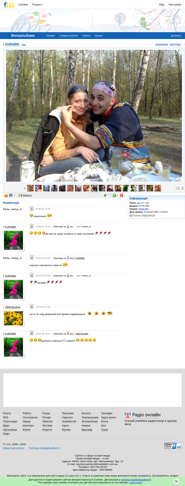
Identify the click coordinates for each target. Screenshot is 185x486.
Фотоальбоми (90, 421)
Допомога (176, 35)
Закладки (106, 413)
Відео (6, 425)
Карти (65, 425)
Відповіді (87, 429)
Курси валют (108, 417)
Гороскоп (67, 417)
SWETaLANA (11, 307)
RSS (5, 417)
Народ (26, 421)
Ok (176, 481)
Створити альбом (68, 35)
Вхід (161, 4)
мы (24, 44)
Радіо (6, 433)
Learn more (135, 482)
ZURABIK (12, 44)
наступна (175, 44)
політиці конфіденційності (136, 479)
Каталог (86, 413)
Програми (68, 413)
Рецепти (47, 429)
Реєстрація (175, 4)
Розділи (36, 4)
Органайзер (10, 429)
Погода (46, 417)
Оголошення (30, 417)
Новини (86, 425)
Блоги (104, 421)
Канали (99, 35)
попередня (161, 44)
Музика (66, 429)
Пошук (46, 413)
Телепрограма (90, 417)
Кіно (103, 425)
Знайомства (69, 421)
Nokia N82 (144, 209)
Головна (23, 4)
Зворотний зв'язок (13, 448)
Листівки (47, 425)
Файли (27, 429)
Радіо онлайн (146, 414)
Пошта (7, 413)
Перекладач (10, 421)
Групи (104, 429)
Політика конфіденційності (44, 448)
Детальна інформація (142, 215)
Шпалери (28, 425)
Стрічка (86, 35)
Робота (27, 413)
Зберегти (25, 195)
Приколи (47, 421)
